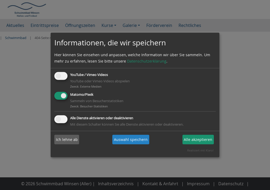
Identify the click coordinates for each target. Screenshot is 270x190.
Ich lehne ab (67, 139)
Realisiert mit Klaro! (200, 150)
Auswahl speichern (131, 139)
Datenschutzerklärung (146, 61)
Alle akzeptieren (198, 139)
